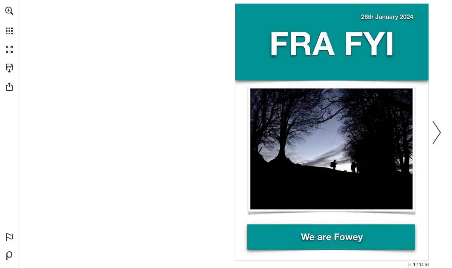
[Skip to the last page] (427, 265)
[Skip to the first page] (409, 265)
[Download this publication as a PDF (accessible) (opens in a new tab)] (9, 68)
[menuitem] (9, 20)
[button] (9, 10)
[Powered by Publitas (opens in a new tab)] (9, 255)
